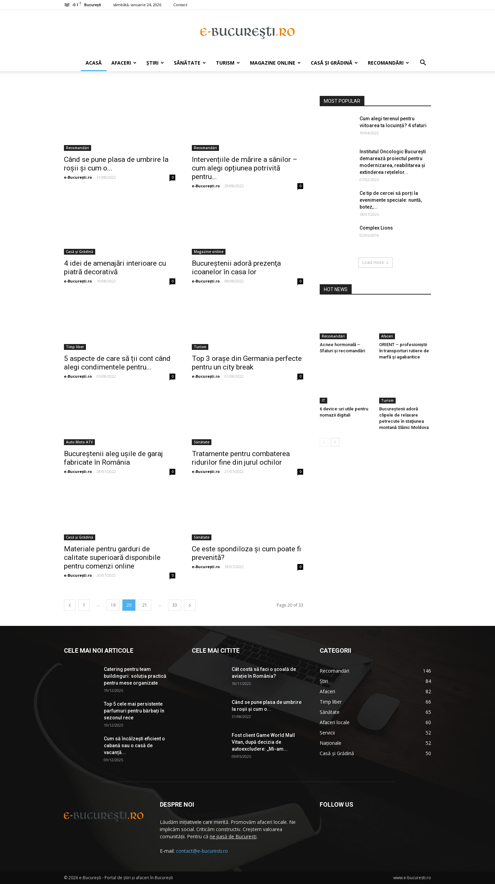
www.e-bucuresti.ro (412, 878)
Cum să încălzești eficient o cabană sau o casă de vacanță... (134, 745)
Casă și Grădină (334, 62)
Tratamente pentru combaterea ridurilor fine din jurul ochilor (241, 458)
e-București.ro (78, 177)
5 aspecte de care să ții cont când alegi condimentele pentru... (117, 362)
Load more (375, 262)
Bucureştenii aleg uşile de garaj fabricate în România (113, 458)
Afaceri (123, 62)
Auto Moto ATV (79, 442)
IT (323, 400)
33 (174, 605)
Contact (180, 4)
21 (144, 605)
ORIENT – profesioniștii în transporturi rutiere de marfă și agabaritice (404, 351)
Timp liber (75, 346)
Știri (155, 62)
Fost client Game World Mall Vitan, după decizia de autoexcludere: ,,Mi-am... (263, 742)
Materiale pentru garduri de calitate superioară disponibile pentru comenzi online (112, 557)
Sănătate (190, 62)
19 (113, 605)
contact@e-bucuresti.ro (202, 851)
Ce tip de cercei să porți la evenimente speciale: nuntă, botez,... (391, 200)
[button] (423, 63)
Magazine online (275, 62)
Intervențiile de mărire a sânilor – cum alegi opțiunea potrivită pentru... (244, 168)
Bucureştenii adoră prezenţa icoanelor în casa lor (236, 267)
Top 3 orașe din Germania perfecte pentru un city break (247, 362)
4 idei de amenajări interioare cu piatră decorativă (115, 267)
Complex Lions (376, 228)
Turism (228, 62)
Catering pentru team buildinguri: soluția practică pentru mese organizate (135, 676)
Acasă (94, 62)
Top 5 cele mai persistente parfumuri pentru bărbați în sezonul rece (134, 710)
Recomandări (388, 62)
